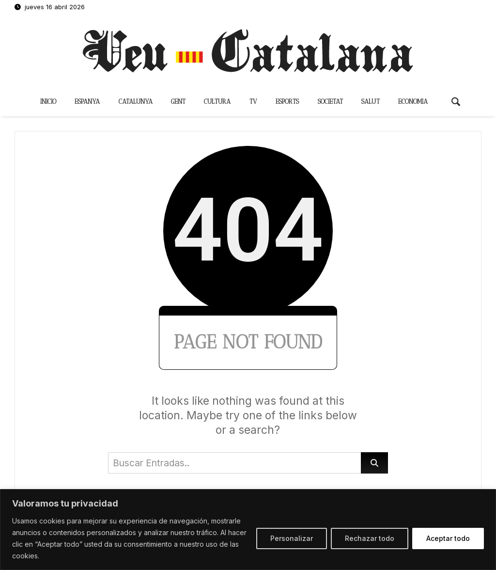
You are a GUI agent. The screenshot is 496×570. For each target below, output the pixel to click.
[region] (248, 529)
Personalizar (291, 538)
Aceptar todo (448, 538)
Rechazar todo (369, 538)
